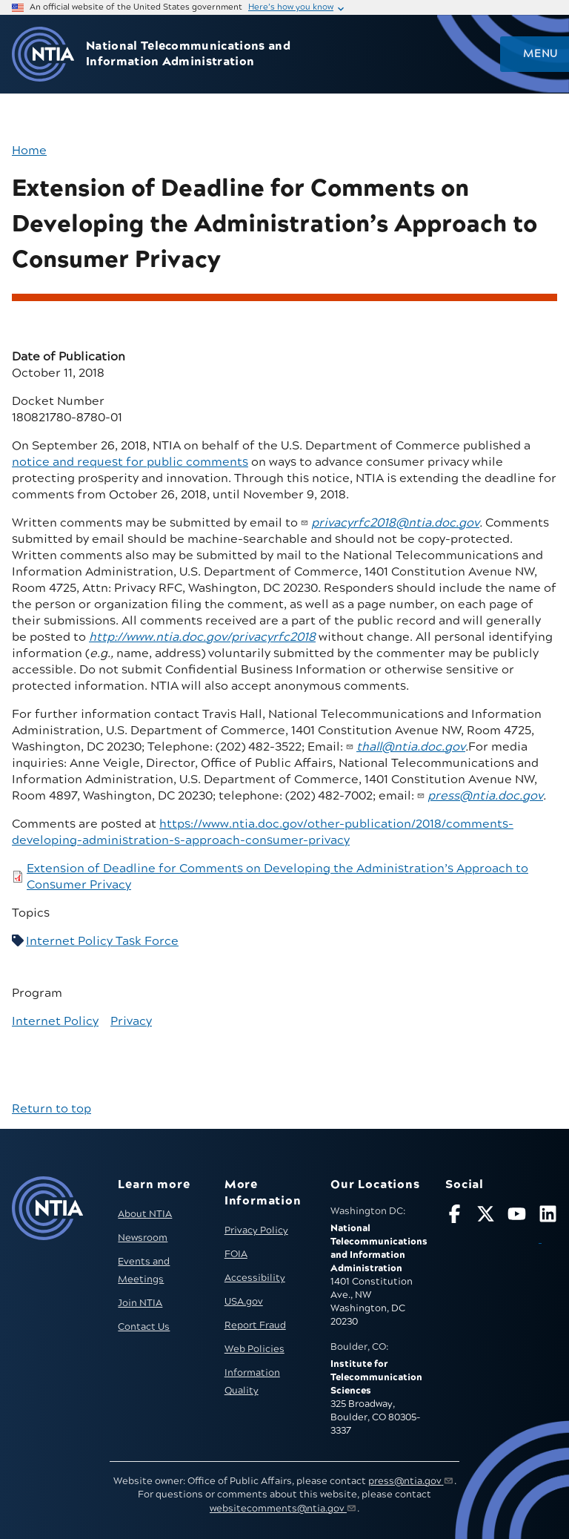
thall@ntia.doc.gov (410, 747)
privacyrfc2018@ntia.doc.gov (395, 523)
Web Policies (254, 1349)
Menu (540, 54)
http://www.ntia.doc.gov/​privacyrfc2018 (202, 637)
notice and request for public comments (130, 462)
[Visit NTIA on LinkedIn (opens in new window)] (548, 1226)
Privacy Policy (256, 1230)
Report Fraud (255, 1325)
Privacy (131, 1021)
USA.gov (243, 1301)
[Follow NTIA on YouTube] (517, 1216)
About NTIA (145, 1214)
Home (29, 150)
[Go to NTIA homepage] (43, 54)
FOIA (235, 1254)
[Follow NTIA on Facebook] (454, 1216)
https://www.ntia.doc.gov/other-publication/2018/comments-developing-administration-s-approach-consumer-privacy (262, 832)
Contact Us (144, 1327)
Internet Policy (55, 1021)
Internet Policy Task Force (102, 941)
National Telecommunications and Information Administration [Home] (188, 54)
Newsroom (142, 1238)
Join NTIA (140, 1303)
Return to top (51, 1109)
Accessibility (254, 1278)
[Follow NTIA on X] (485, 1216)
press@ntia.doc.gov (485, 796)
